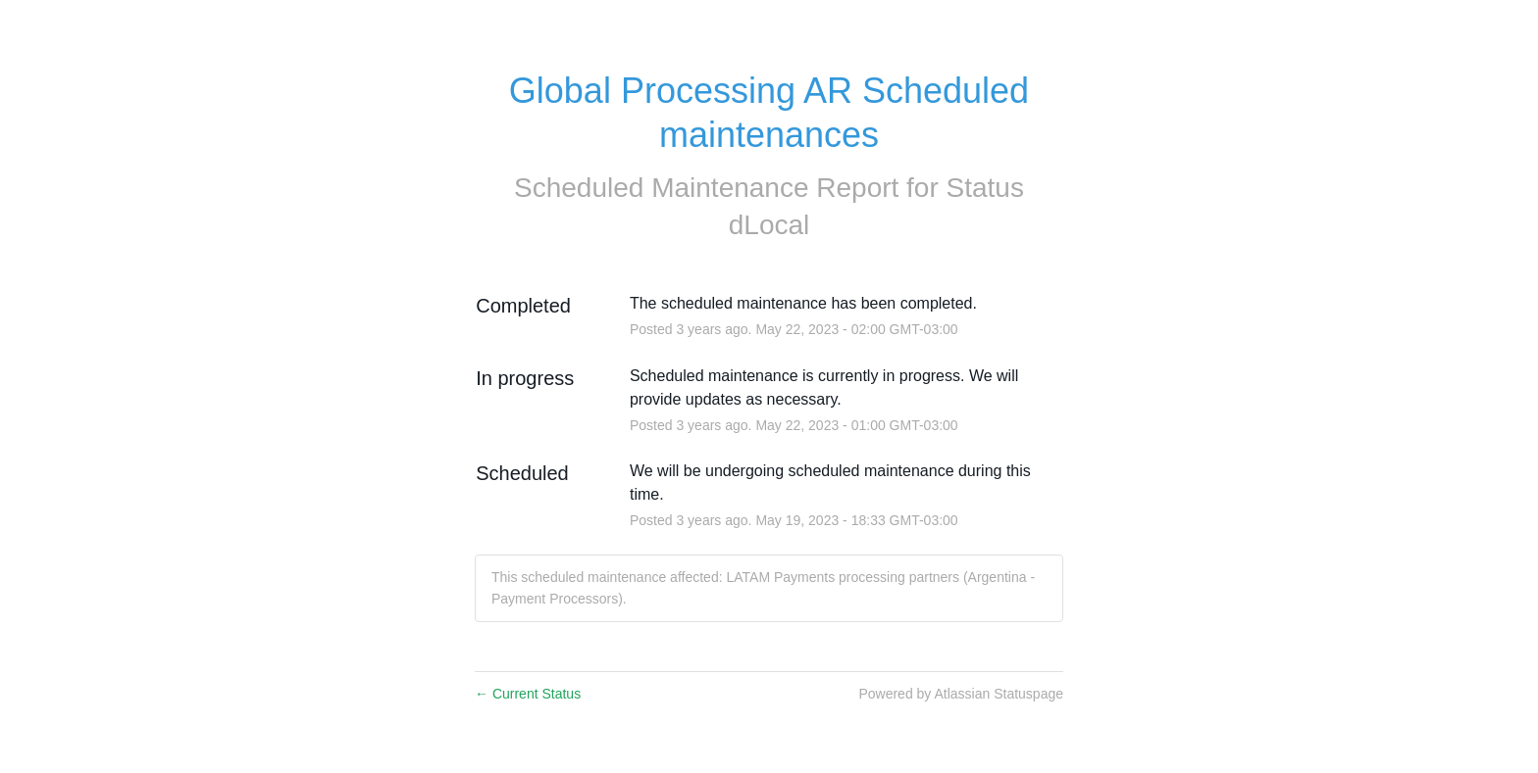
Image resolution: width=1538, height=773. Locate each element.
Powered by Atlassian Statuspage (960, 693)
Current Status (528, 693)
